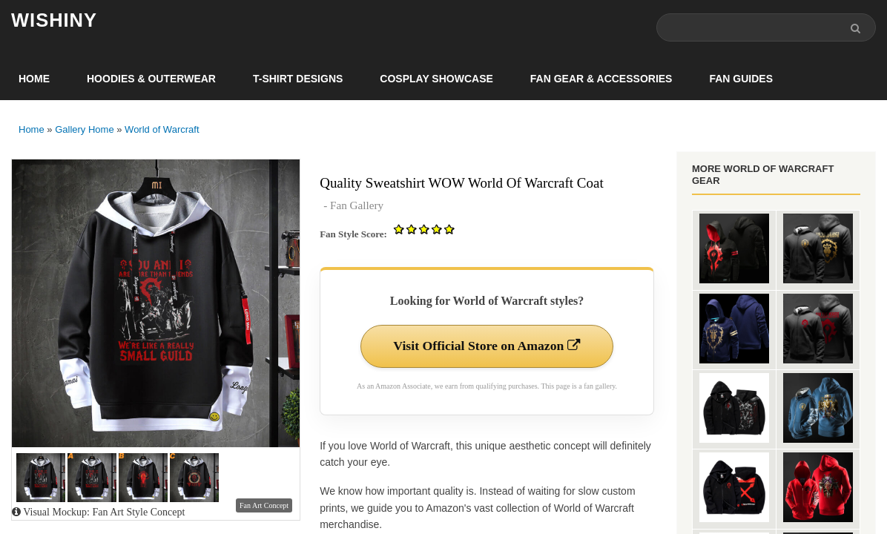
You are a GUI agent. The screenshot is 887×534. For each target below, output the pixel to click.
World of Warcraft (162, 129)
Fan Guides (741, 79)
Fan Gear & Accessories (601, 79)
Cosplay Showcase (436, 79)
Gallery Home (84, 129)
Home (34, 79)
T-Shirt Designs (298, 79)
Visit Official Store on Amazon (486, 346)
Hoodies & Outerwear (151, 79)
